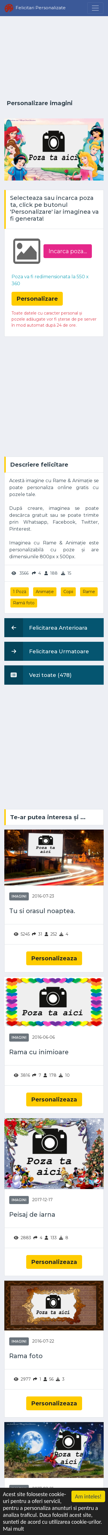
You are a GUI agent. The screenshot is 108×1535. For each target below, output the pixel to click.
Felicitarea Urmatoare (46, 651)
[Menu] (95, 8)
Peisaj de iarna (32, 1214)
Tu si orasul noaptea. (42, 911)
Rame (89, 591)
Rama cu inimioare (39, 1052)
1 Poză (19, 591)
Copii (68, 591)
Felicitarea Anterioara (45, 627)
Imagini (19, 896)
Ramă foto (24, 602)
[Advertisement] (54, 58)
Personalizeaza (54, 958)
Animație (45, 591)
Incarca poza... (67, 251)
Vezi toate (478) (38, 674)
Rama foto (26, 1356)
